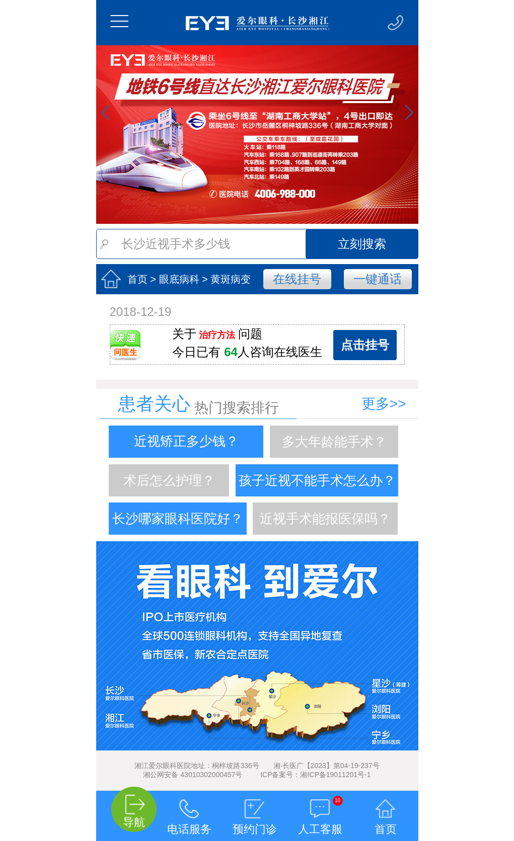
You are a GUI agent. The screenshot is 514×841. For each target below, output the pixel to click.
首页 (137, 279)
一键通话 (377, 279)
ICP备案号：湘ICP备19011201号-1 (315, 775)
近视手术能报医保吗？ (325, 519)
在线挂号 (297, 279)
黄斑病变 (230, 279)
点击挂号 (365, 345)
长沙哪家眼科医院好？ (177, 519)
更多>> (383, 403)
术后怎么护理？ (169, 480)
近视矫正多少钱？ (186, 441)
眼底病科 (179, 279)
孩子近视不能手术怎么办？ (317, 480)
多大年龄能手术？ (334, 442)
